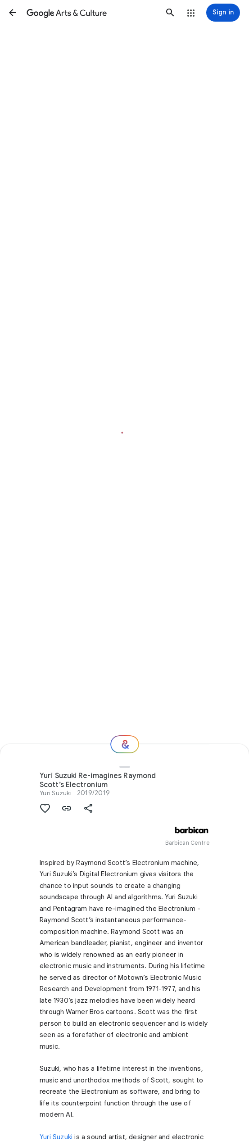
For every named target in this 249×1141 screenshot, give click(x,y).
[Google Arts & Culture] (91, 12)
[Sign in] (223, 13)
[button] (12, 12)
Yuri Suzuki (56, 793)
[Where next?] (124, 744)
